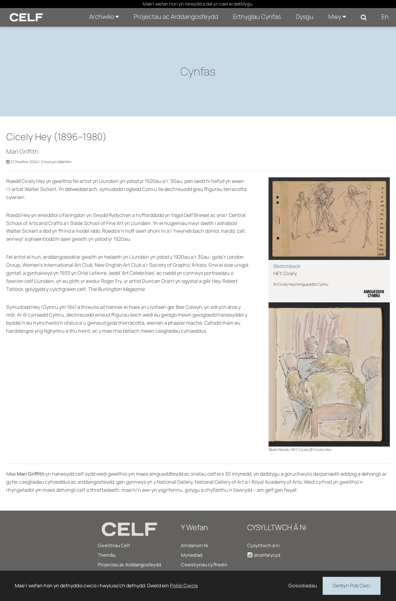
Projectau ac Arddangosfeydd (176, 16)
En (385, 16)
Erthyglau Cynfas (257, 16)
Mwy (337, 16)
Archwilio (104, 16)
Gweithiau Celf (114, 545)
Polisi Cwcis (184, 585)
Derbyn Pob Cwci (352, 585)
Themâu (106, 555)
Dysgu (304, 16)
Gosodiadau (302, 585)
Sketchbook (286, 266)
